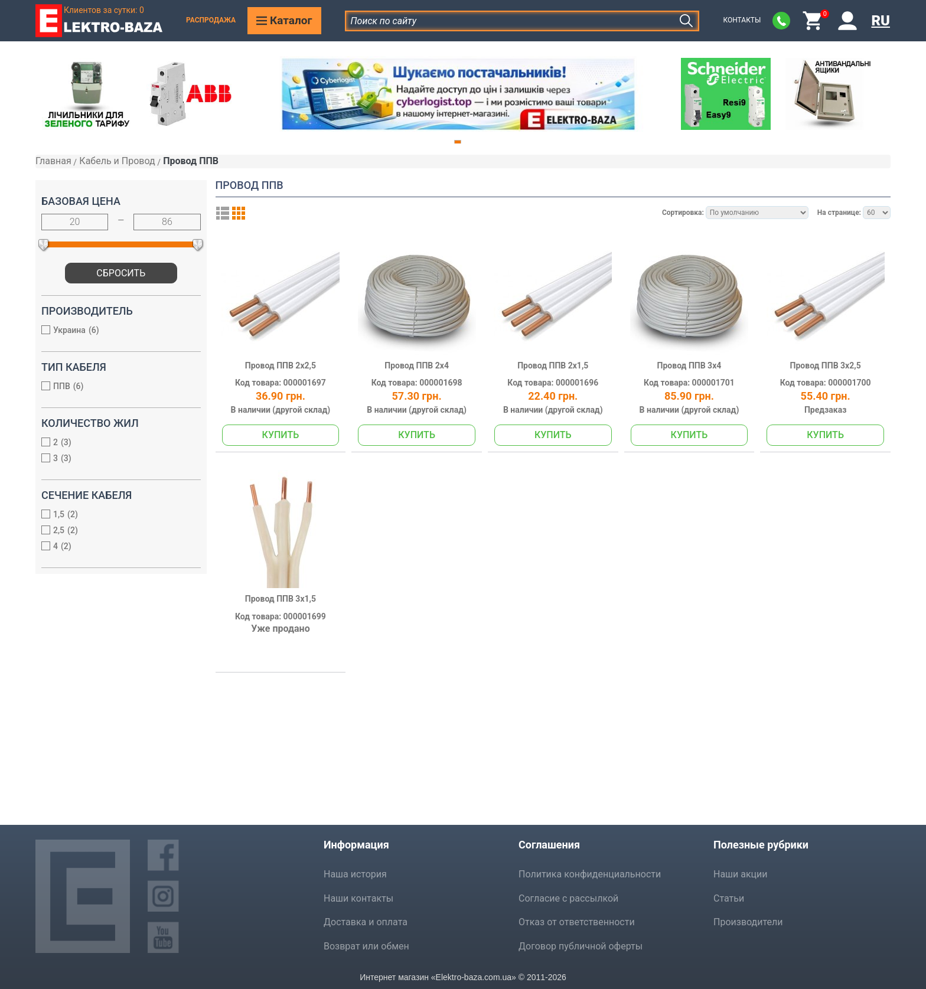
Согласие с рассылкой (568, 898)
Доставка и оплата (365, 922)
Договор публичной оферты (581, 946)
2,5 (115, 531)
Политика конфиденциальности (590, 874)
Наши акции (740, 874)
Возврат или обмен (366, 946)
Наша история (355, 874)
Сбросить (120, 273)
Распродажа (211, 20)
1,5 (115, 515)
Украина (115, 331)
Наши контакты (358, 898)
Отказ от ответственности (577, 922)
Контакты (742, 20)
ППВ (115, 387)
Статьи (728, 898)
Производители (748, 922)
